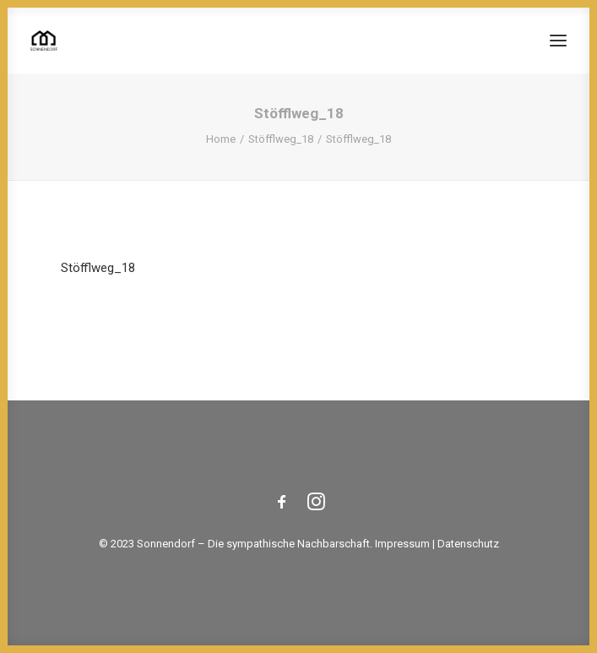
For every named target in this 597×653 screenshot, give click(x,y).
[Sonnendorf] (43, 40)
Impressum (402, 543)
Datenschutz (468, 543)
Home (221, 139)
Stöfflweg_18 (280, 139)
